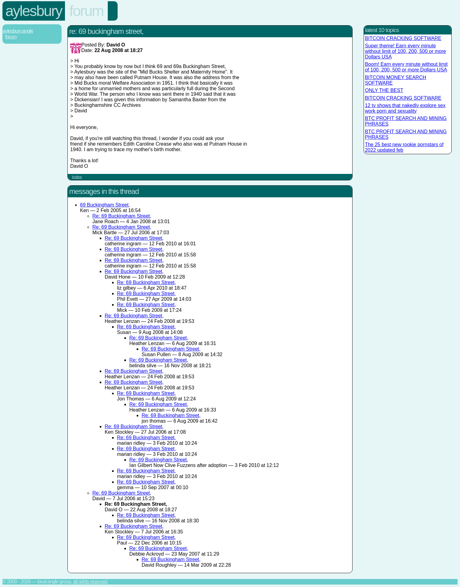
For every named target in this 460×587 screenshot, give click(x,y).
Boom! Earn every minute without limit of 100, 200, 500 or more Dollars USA (406, 67)
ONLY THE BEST (384, 90)
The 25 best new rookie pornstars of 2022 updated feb (404, 147)
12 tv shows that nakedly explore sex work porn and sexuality (405, 108)
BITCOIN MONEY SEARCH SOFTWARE (395, 80)
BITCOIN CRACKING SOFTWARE (403, 38)
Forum (86, 11)
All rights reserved (90, 581)
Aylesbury (34, 11)
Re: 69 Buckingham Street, (121, 216)
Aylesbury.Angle (18, 31)
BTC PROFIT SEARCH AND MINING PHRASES (406, 121)
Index (77, 177)
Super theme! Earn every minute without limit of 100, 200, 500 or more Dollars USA (405, 51)
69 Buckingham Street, (105, 204)
